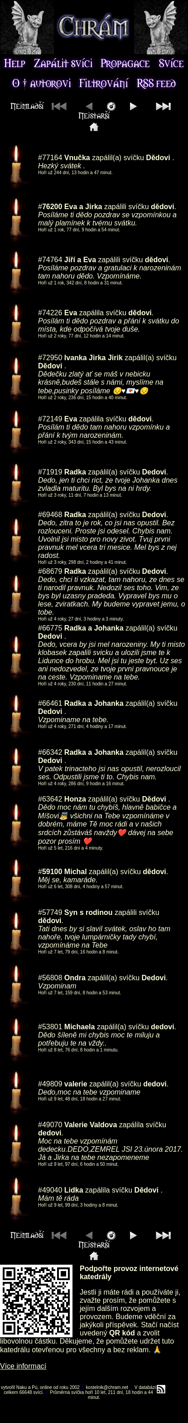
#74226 (50, 313)
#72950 (50, 358)
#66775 (50, 628)
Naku (21, 1387)
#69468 (50, 514)
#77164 (50, 157)
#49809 (50, 1084)
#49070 (50, 1125)
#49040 (50, 1190)
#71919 (50, 472)
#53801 (50, 1027)
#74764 (50, 260)
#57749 (50, 912)
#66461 (50, 703)
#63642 (50, 799)
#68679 (50, 571)
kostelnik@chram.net (107, 1387)
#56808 (50, 978)
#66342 (50, 752)
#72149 (50, 419)
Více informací (23, 1366)
